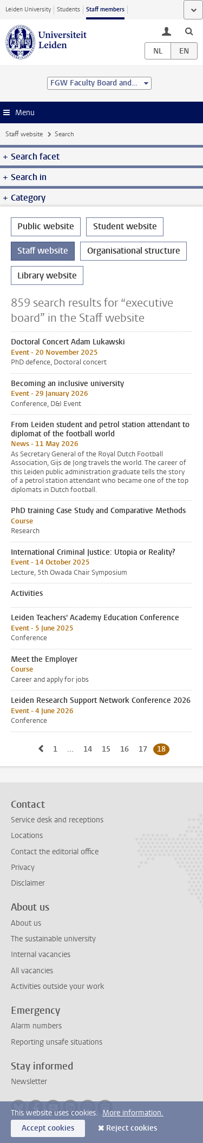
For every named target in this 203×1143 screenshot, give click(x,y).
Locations (27, 835)
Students (68, 9)
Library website (47, 275)
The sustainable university (53, 939)
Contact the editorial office (55, 852)
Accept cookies (48, 1128)
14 (89, 748)
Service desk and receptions (57, 820)
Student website (125, 226)
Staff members (105, 9)
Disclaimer (28, 883)
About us (26, 923)
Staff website (24, 134)
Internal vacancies (40, 954)
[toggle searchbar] (189, 30)
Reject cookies (131, 1128)
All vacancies (32, 971)
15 (108, 748)
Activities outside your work (57, 986)
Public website (45, 226)
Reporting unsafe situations (56, 1042)
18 (163, 748)
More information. (132, 1113)
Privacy (23, 867)
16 (126, 748)
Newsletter (29, 1081)
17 (145, 748)
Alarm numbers (36, 1026)
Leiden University (28, 9)
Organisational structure (133, 250)
